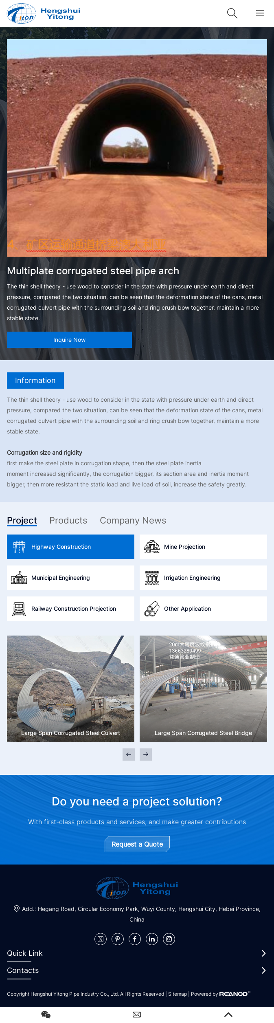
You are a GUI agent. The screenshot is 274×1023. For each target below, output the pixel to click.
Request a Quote (137, 844)
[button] (146, 754)
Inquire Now (69, 339)
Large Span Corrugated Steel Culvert (70, 732)
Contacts (23, 970)
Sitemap (177, 994)
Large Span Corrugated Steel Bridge (203, 732)
